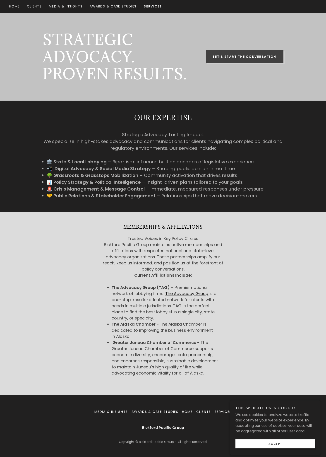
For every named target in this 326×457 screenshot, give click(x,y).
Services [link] (153, 6)
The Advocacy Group (186, 293)
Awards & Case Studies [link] (113, 6)
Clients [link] (34, 6)
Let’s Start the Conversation (244, 56)
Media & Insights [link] (65, 6)
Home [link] (14, 6)
